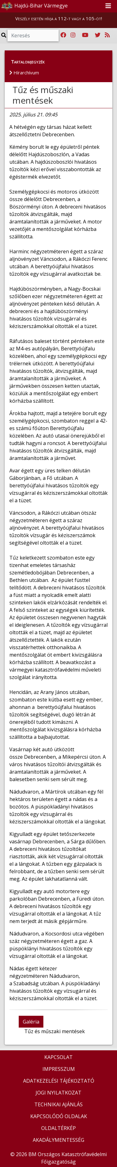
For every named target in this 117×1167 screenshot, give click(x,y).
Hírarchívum (24, 72)
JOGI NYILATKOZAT (58, 1092)
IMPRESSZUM (58, 1069)
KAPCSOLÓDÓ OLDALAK (58, 1116)
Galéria (31, 1021)
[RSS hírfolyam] (107, 35)
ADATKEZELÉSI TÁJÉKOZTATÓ (58, 1080)
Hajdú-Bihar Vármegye (34, 6)
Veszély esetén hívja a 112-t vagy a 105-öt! (58, 18)
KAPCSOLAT (58, 1057)
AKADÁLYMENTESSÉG (58, 1140)
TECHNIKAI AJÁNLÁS (58, 1104)
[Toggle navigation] (108, 6)
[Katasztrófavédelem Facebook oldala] (63, 35)
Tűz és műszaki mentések (42, 95)
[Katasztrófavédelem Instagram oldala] (73, 35)
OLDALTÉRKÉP (58, 1128)
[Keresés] (33, 35)
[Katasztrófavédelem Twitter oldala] (97, 35)
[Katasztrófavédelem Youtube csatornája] (85, 35)
